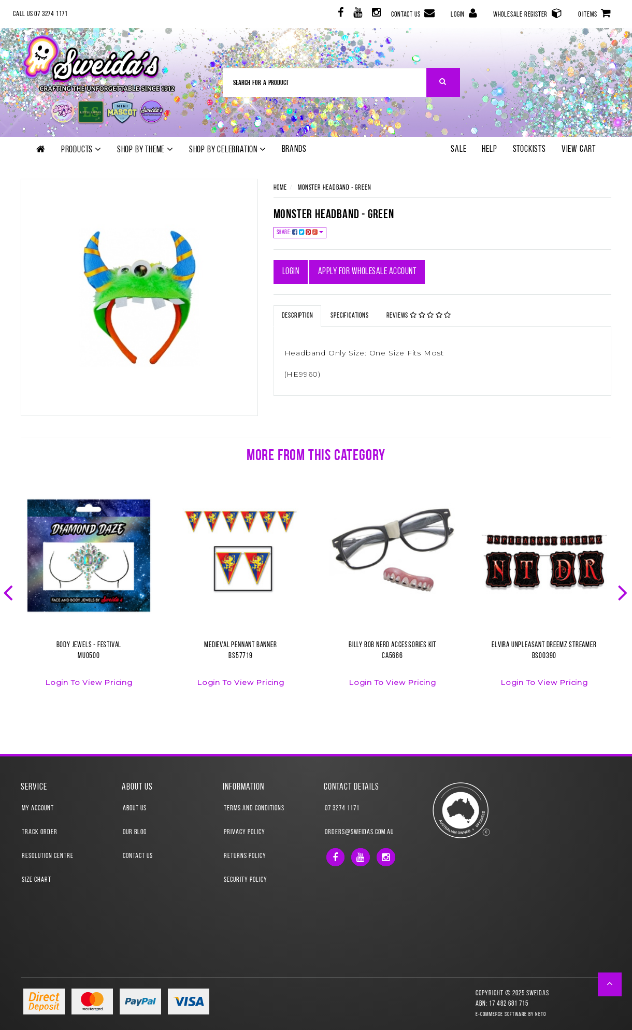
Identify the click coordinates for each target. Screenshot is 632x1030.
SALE (458, 149)
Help (489, 149)
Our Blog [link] (135, 832)
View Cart (579, 149)
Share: (300, 232)
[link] (339, 14)
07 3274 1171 (342, 808)
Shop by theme (145, 150)
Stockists (529, 149)
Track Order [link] (40, 832)
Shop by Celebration (227, 150)
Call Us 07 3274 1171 (40, 14)
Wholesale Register (528, 13)
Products (81, 150)
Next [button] (624, 592)
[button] (610, 984)
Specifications (349, 316)
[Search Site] (443, 82)
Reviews (419, 315)
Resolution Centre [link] (48, 856)
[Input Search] (325, 82)
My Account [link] (38, 808)
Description (297, 316)
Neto (540, 1015)
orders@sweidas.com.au (359, 832)
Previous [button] (9, 592)
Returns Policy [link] (245, 856)
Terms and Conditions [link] (254, 808)
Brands (294, 149)
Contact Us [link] (138, 856)
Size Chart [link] (36, 880)
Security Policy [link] (245, 880)
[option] (89, 596)
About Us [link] (135, 808)
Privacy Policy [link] (244, 832)
